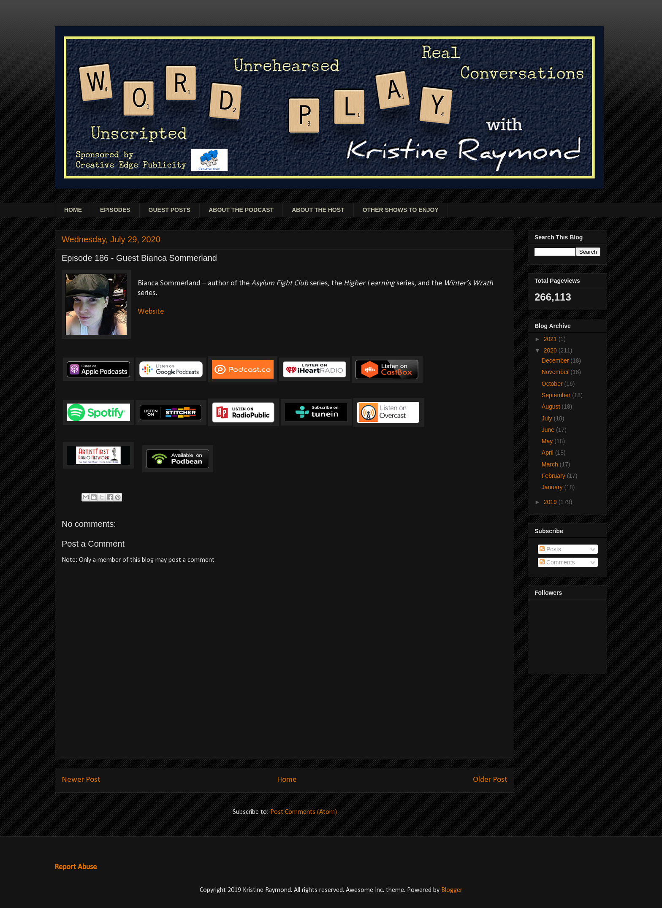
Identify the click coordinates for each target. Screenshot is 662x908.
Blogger (451, 890)
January (553, 487)
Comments (557, 562)
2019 (551, 502)
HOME (73, 209)
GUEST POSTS (170, 209)
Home (287, 780)
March (551, 464)
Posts (550, 549)
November (556, 372)
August (552, 406)
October (553, 383)
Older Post (490, 780)
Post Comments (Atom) (303, 812)
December (556, 360)
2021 (551, 339)
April (548, 452)
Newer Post (81, 780)
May (548, 441)
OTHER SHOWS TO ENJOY (401, 209)
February (554, 475)
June (549, 429)
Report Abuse (75, 867)
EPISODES (115, 209)
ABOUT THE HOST (318, 209)
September (557, 395)
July (548, 418)
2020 (551, 350)
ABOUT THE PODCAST (241, 209)
